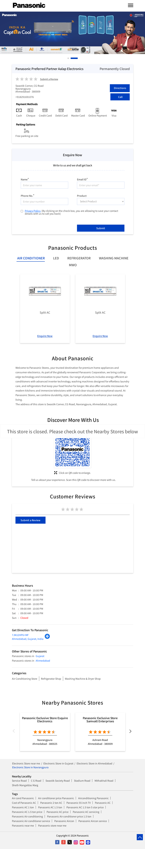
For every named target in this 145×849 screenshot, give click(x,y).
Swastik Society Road (58, 780)
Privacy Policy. (33, 211)
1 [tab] (68, 58)
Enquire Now (45, 336)
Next (130, 732)
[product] (100, 201)
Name (25, 179)
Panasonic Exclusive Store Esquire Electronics (45, 719)
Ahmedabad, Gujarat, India (27, 639)
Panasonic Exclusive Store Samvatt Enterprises (100, 719)
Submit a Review (49, 79)
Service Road (19, 780)
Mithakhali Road (104, 780)
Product (82, 195)
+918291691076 (24, 96)
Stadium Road (82, 780)
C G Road (36, 780)
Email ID (82, 179)
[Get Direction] (47, 638)
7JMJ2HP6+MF (20, 635)
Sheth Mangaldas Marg (25, 785)
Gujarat (40, 656)
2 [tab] (77, 58)
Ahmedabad (43, 660)
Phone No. (27, 195)
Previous (15, 732)
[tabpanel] (72, 33)
